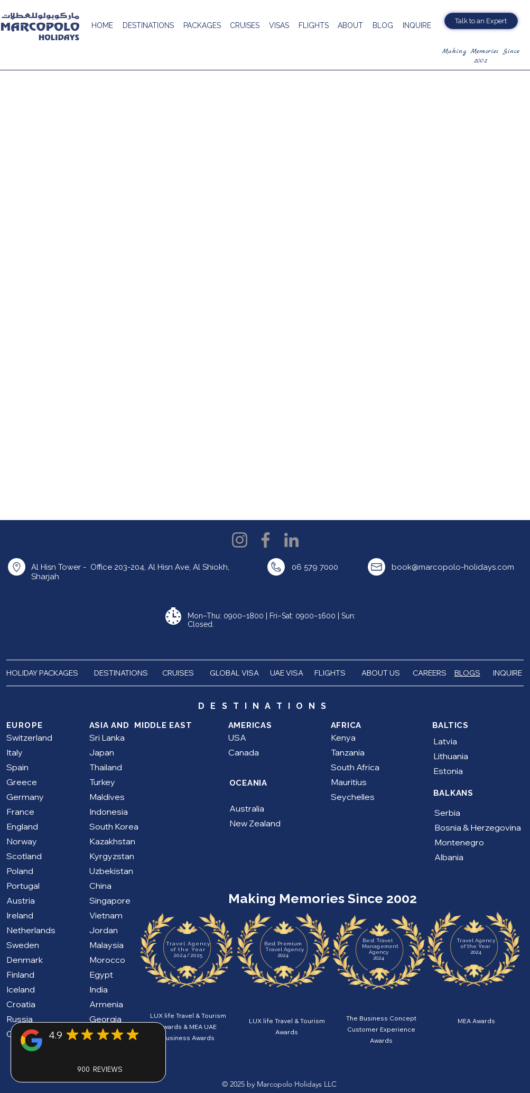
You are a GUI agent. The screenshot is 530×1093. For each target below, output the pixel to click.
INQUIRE (508, 673)
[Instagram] (239, 540)
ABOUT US (381, 673)
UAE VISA (287, 673)
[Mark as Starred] (72, 1034)
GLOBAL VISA (237, 673)
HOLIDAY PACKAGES (46, 673)
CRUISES (178, 673)
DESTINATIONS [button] (121, 673)
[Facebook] (265, 540)
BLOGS (467, 673)
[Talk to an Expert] (481, 21)
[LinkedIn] (291, 540)
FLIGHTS (330, 673)
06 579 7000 (315, 567)
